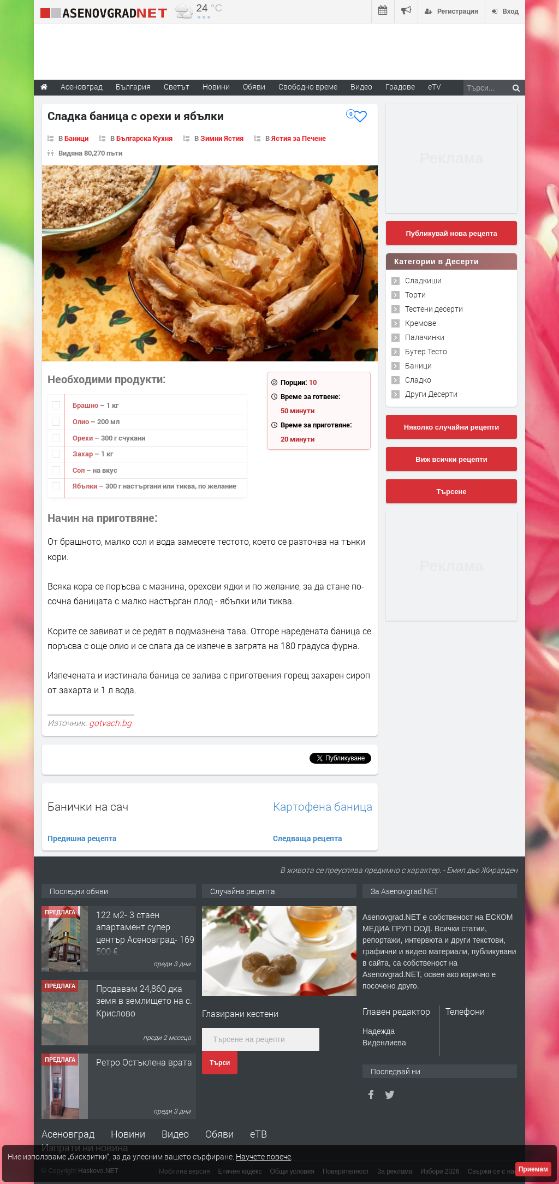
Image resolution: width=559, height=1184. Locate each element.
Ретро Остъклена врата (144, 1062)
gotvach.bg (110, 722)
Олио (82, 421)
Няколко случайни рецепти (451, 427)
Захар (83, 454)
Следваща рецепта (307, 838)
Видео (175, 1133)
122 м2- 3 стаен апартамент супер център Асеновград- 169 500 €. (145, 933)
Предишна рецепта (82, 838)
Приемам (533, 1169)
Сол (79, 470)
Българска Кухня (144, 138)
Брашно (86, 405)
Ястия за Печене (298, 138)
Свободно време (307, 86)
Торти (415, 294)
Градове (400, 86)
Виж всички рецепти (451, 459)
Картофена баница (322, 806)
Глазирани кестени (240, 1013)
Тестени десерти (434, 309)
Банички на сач (87, 806)
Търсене (452, 491)
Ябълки (86, 486)
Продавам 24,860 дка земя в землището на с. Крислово (144, 1001)
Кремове (420, 323)
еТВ (258, 1133)
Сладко (418, 379)
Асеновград (67, 1133)
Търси (220, 1063)
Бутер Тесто (426, 351)
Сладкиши (423, 280)
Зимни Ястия (221, 138)
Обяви (219, 1133)
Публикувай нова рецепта (451, 233)
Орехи (83, 438)
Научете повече (263, 1156)
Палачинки (424, 337)
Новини (216, 86)
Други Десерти (431, 394)
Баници (76, 138)
